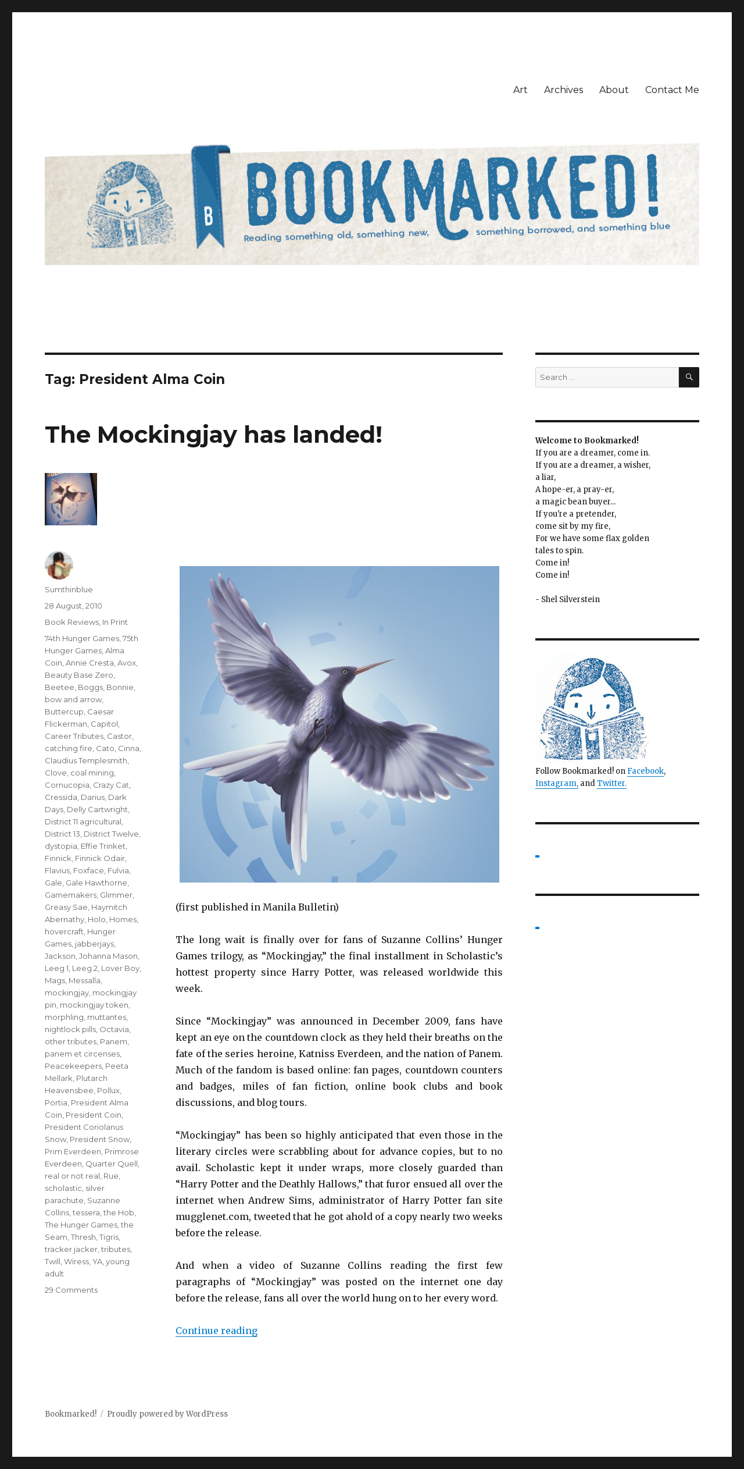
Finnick (58, 858)
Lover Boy (120, 968)
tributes (115, 1249)
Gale (53, 882)
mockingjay (67, 992)
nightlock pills (70, 1029)
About (614, 89)
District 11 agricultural (83, 821)
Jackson (60, 956)
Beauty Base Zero (79, 675)
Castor (119, 736)
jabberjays (94, 943)
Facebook (645, 771)
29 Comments (71, 1289)
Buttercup (64, 711)
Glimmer (116, 894)
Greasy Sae (66, 907)
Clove (56, 772)
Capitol (104, 723)
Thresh (83, 1237)
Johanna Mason (108, 956)
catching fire (68, 748)
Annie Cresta (90, 662)
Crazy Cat (111, 784)
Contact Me (672, 89)
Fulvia (118, 870)
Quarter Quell (111, 1163)
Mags (55, 980)
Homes (123, 919)
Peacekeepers (73, 1065)
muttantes (106, 1017)
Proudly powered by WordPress (167, 1414)
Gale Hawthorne (96, 882)
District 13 (62, 833)
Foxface (88, 870)
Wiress (76, 1261)
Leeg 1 (57, 968)
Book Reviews (72, 622)
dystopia (61, 846)
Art (520, 89)
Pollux (108, 1090)
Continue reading (216, 1330)
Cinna (129, 748)
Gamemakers (70, 894)
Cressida (61, 797)
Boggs (90, 687)
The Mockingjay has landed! (213, 434)
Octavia (114, 1029)
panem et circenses (82, 1053)
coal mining (92, 772)
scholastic (63, 1188)
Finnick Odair (100, 858)
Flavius (57, 870)
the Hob (118, 1212)
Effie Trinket (103, 846)
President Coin (93, 1114)
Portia (56, 1102)
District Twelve (111, 833)
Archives (563, 89)
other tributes (70, 1041)
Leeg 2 (85, 968)
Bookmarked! (70, 1414)
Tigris (109, 1237)
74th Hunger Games (82, 638)
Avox (126, 662)
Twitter (611, 783)
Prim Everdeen (73, 1151)
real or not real (72, 1175)
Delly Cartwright (97, 809)
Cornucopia (67, 784)
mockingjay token (94, 1004)
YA (97, 1261)
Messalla (85, 980)
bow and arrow (73, 699)
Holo (97, 919)
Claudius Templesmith (86, 760)
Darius (93, 797)
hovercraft (64, 931)
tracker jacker (71, 1249)
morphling (64, 1017)
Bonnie (120, 687)
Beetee (59, 687)
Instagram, (556, 783)
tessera (86, 1212)
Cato (105, 748)
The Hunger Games (81, 1224)
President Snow (100, 1139)
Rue (111, 1175)
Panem (113, 1041)
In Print (115, 622)
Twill (52, 1261)
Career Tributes (74, 736)
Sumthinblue (69, 589)
